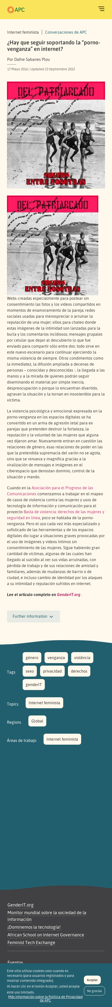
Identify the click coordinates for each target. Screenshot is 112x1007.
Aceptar (92, 983)
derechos (79, 671)
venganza (56, 657)
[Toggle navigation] (101, 8)
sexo (30, 671)
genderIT (34, 684)
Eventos (15, 962)
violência (82, 657)
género (32, 657)
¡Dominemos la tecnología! (33, 927)
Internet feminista (44, 702)
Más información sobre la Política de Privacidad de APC (45, 1001)
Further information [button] (33, 617)
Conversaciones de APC (66, 32)
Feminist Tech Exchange (31, 942)
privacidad (52, 671)
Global (37, 720)
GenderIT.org (20, 904)
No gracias (94, 994)
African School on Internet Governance (45, 934)
